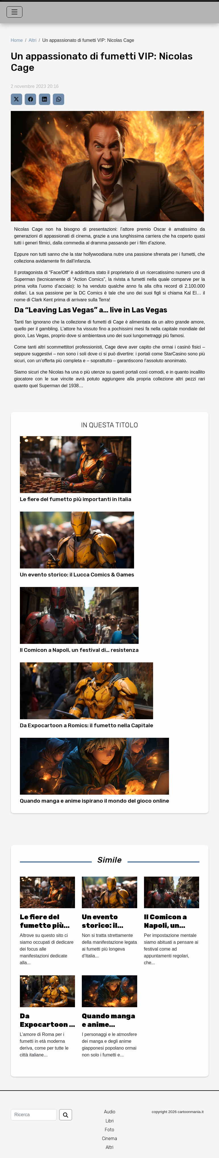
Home (17, 40)
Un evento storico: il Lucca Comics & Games (77, 574)
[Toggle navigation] (14, 12)
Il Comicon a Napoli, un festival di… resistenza (79, 650)
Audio (109, 1111)
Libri (110, 1121)
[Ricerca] (34, 1114)
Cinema (109, 1138)
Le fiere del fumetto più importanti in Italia (75, 499)
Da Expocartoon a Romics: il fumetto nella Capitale (86, 725)
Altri (33, 40)
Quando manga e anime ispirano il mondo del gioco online (94, 801)
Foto (109, 1129)
